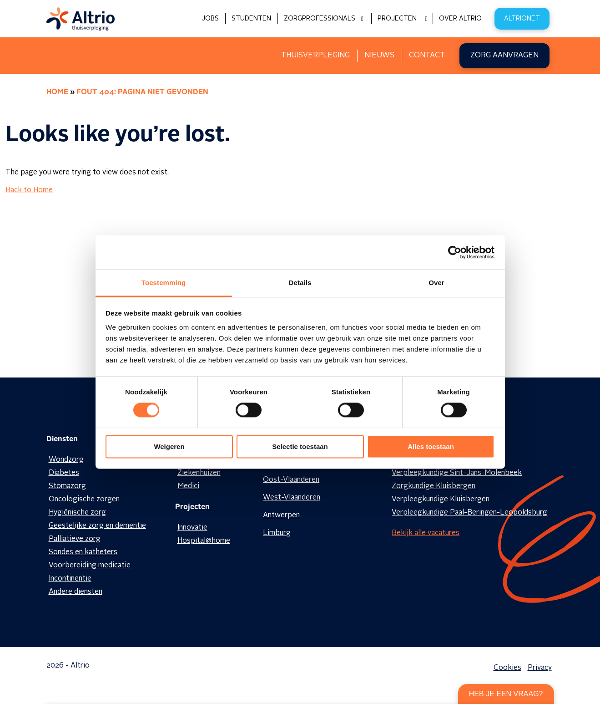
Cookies (507, 668)
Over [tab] (436, 282)
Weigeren (169, 446)
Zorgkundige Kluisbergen (433, 486)
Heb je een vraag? (506, 694)
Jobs (210, 18)
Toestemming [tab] (163, 282)
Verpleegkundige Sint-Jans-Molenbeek (457, 473)
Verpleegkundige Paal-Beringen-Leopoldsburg (469, 512)
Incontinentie (70, 578)
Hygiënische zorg (77, 512)
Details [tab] (300, 282)
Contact (427, 55)
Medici (188, 486)
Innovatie (192, 527)
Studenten (251, 18)
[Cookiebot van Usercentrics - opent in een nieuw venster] (454, 252)
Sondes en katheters (83, 552)
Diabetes (64, 473)
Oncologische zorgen (84, 499)
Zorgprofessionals (319, 18)
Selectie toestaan (300, 446)
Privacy (540, 668)
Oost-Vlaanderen (291, 480)
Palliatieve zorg (75, 539)
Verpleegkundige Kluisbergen (440, 499)
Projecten (397, 18)
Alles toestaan (431, 446)
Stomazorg (67, 486)
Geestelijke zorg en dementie (97, 526)
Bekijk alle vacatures (425, 533)
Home (57, 92)
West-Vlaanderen (291, 497)
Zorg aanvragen (504, 55)
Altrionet (522, 18)
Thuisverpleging (315, 55)
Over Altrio (460, 18)
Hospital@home (203, 541)
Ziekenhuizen (199, 473)
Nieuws (379, 55)
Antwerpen (281, 515)
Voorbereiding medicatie (90, 565)
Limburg (277, 533)
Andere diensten (75, 592)
